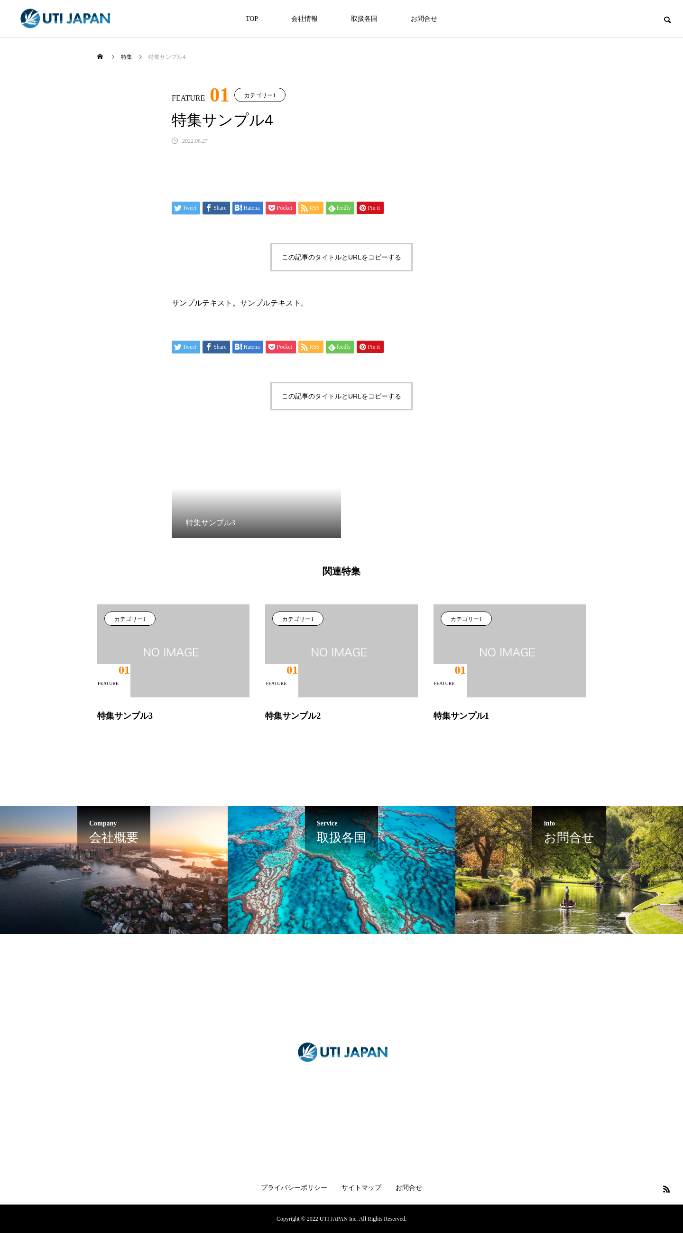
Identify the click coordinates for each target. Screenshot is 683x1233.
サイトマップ (361, 1187)
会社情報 (304, 18)
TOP (252, 18)
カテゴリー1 (260, 95)
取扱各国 (364, 18)
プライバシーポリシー (294, 1187)
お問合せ (424, 18)
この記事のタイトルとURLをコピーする (341, 257)
